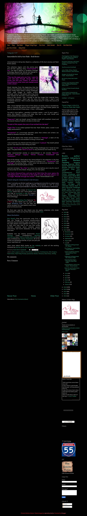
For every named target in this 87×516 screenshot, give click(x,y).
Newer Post (11, 296)
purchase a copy (22, 193)
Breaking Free (22, 200)
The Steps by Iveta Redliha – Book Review (72, 248)
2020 (65, 223)
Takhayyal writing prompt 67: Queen (72, 245)
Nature (71, 186)
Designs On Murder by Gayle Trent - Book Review (70, 74)
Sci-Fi (63, 194)
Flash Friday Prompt (20, 253)
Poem (70, 176)
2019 (65, 225)
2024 (65, 214)
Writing (54, 253)
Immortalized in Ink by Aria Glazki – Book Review (72, 265)
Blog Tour (75, 169)
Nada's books (65, 332)
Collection (36, 252)
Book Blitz (76, 176)
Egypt (69, 194)
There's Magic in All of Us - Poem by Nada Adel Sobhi (71, 106)
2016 (65, 287)
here (41, 212)
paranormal (30, 253)
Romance (41, 253)
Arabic (71, 197)
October (67, 236)
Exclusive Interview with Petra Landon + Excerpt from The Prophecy (70, 63)
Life (78, 184)
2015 (65, 289)
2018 (65, 227)
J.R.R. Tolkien (72, 396)
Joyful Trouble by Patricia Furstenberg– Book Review (72, 253)
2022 (65, 219)
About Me (59, 45)
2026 (65, 212)
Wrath (69, 204)
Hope (78, 192)
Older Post (54, 296)
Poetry (13, 45)
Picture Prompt (74, 181)
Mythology (77, 194)
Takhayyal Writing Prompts (31, 45)
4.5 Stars (65, 192)
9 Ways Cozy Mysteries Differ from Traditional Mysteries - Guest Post (70, 84)
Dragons (54, 252)
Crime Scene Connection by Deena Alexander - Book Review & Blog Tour (71, 94)
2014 (65, 291)
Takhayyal (65, 169)
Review (36, 253)
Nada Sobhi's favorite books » (72, 351)
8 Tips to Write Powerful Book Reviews (70, 88)
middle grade (70, 198)
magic (78, 167)
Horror (73, 189)
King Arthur (68, 206)
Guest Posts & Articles (11, 48)
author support (15, 252)
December (68, 232)
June (66, 273)
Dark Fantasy (67, 182)
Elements (69, 190)
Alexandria (73, 204)
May (66, 275)
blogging (77, 162)
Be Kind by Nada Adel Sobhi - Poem (70, 79)
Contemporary (44, 252)
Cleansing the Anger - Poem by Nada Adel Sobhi (71, 261)
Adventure (75, 158)
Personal (69, 187)
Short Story (47, 253)
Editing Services (22, 48)
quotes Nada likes (67, 379)
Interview (65, 186)
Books (65, 156)
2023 (65, 216)
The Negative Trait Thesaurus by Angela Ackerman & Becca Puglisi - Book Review (70, 57)
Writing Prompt (74, 177)
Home (8, 45)
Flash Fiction (10, 253)
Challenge (76, 187)
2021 (65, 221)
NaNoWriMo (76, 201)
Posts (65, 504)
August (67, 240)
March (67, 280)
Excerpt (64, 181)
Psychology (71, 195)
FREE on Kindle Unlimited (27, 237)
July (66, 243)
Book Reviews (20, 45)
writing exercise (68, 164)
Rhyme (67, 203)
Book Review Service (67, 45)
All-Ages (71, 184)
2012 (65, 296)
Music (78, 195)
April (66, 277)
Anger (63, 203)
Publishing (64, 204)
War (74, 203)
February (67, 282)
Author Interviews (51, 45)
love (73, 190)
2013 (65, 293)
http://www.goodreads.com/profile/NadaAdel (71, 328)
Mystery (65, 179)
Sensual (63, 206)
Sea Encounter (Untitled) (69, 67)
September (68, 238)
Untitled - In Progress (68, 98)
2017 (65, 230)
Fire (71, 203)
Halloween (69, 201)
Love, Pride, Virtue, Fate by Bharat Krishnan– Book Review (70, 70)
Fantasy (65, 162)
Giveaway (71, 174)
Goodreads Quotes (75, 399)
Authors (22, 252)
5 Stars (64, 177)
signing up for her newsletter (25, 247)
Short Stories (42, 45)
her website (36, 245)
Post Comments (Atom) (21, 299)
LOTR (78, 204)
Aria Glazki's (11, 218)
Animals (78, 190)
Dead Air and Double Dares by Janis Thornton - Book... (72, 269)
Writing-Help (72, 192)
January (67, 284)
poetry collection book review (71, 199)
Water (75, 197)
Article (78, 203)
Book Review (29, 252)
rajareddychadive (49, 513)
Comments (66, 506)
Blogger (63, 513)
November (68, 234)
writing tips (65, 197)
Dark (50, 252)
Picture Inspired (74, 179)
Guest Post (66, 189)
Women (64, 167)
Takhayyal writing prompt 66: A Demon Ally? (72, 257)
